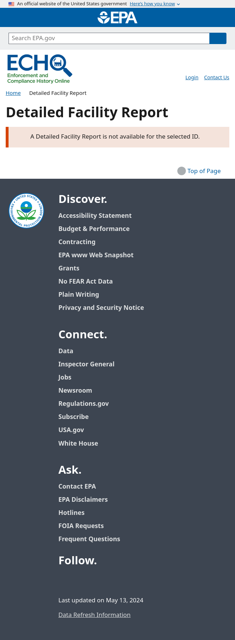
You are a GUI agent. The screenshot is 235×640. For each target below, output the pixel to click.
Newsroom (75, 390)
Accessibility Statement (95, 216)
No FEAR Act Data (85, 281)
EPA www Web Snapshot (96, 255)
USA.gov (75, 430)
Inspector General (86, 364)
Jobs (65, 377)
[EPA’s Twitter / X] (82, 580)
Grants (68, 268)
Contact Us (216, 77)
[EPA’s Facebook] (65, 580)
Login (192, 77)
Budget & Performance (94, 229)
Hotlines (71, 513)
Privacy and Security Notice (101, 308)
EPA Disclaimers (83, 500)
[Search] (217, 38)
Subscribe (73, 417)
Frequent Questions (89, 539)
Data (65, 351)
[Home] (117, 17)
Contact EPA (77, 486)
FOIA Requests (81, 526)
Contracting (76, 242)
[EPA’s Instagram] (117, 580)
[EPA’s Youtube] (100, 580)
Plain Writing (78, 295)
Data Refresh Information (94, 615)
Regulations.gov (87, 404)
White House (82, 443)
